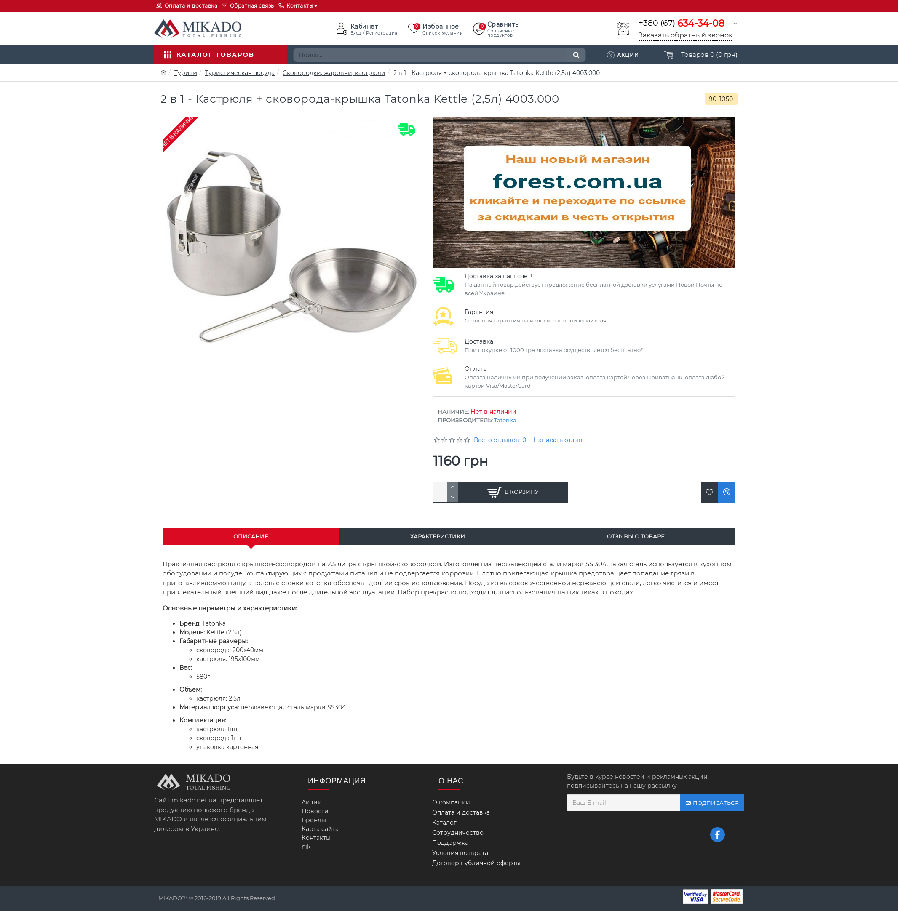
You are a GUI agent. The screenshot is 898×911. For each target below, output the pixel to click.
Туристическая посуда (240, 73)
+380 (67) (681, 23)
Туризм (185, 73)
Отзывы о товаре (636, 536)
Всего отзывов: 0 (500, 440)
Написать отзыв (558, 440)
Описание (250, 536)
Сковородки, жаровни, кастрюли (334, 73)
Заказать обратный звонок (685, 35)
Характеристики (437, 536)
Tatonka (505, 420)
